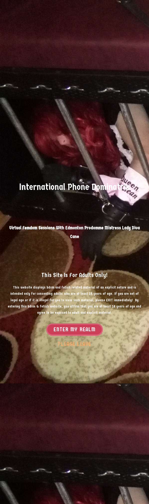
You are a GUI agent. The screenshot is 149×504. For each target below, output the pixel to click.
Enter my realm (74, 330)
